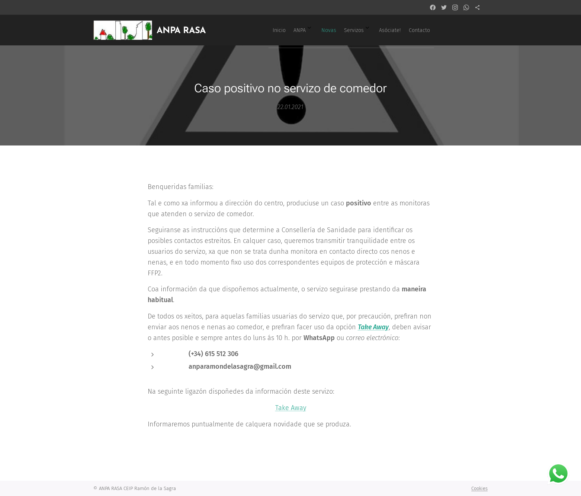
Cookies (479, 488)
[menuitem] (350, 30)
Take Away (290, 408)
